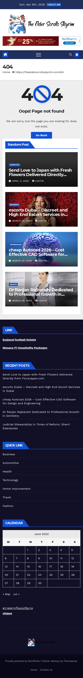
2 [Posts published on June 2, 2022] (39, 550)
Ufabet (7, 613)
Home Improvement (17, 488)
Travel (7, 497)
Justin (38, 181)
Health (13, 284)
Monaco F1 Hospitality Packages (25, 347)
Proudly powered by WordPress (22, 661)
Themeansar (70, 661)
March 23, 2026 (22, 260)
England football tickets (19, 339)
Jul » (16, 594)
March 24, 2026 (22, 221)
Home (6, 72)
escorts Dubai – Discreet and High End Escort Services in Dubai (38, 214)
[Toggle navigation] (38, 55)
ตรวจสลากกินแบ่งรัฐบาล (18, 608)
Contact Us (46, 670)
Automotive (11, 463)
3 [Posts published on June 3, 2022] (50, 550)
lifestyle (14, 165)
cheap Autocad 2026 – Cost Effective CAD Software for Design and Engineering (36, 254)
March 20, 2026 (22, 300)
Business (14, 205)
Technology (16, 244)
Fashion (8, 506)
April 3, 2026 (21, 181)
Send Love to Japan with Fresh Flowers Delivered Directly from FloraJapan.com (40, 174)
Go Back (41, 135)
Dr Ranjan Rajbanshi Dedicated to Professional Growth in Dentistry (41, 294)
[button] (70, 54)
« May (6, 594)
